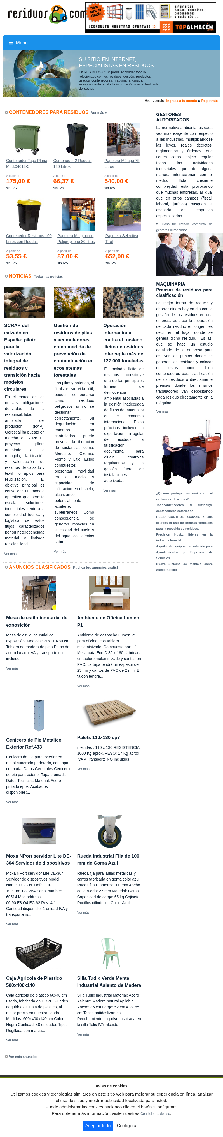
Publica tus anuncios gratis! (95, 567)
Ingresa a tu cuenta (181, 101)
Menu (18, 42)
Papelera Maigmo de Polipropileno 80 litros (76, 238)
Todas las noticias (48, 277)
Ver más (10, 554)
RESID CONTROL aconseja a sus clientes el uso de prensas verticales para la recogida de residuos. (184, 522)
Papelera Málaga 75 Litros (121, 163)
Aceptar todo (98, 1125)
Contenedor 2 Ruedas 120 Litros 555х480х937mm (72, 164)
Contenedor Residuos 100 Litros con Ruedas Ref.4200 (29, 239)
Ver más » (99, 113)
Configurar (127, 1125)
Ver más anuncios (23, 1057)
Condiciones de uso (155, 1114)
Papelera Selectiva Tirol (121, 238)
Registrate (209, 101)
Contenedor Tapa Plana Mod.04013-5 (26, 163)
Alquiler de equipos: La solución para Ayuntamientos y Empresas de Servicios (184, 552)
